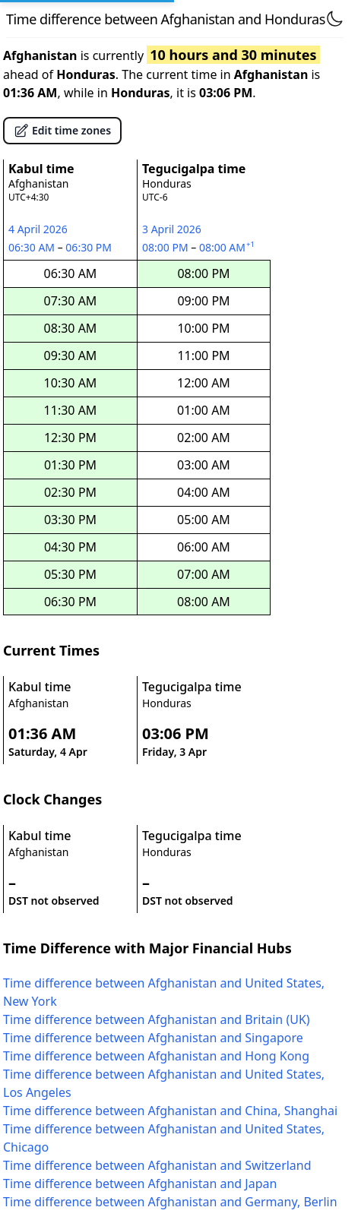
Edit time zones (62, 130)
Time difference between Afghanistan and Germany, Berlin (170, 1201)
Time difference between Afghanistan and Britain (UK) (156, 1019)
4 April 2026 (38, 229)
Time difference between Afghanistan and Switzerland (157, 1165)
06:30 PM (89, 247)
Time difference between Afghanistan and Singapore (153, 1037)
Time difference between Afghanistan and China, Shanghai (170, 1110)
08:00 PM (166, 247)
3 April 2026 (171, 229)
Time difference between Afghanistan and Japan (140, 1183)
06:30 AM (33, 247)
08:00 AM (228, 247)
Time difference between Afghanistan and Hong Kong (156, 1056)
